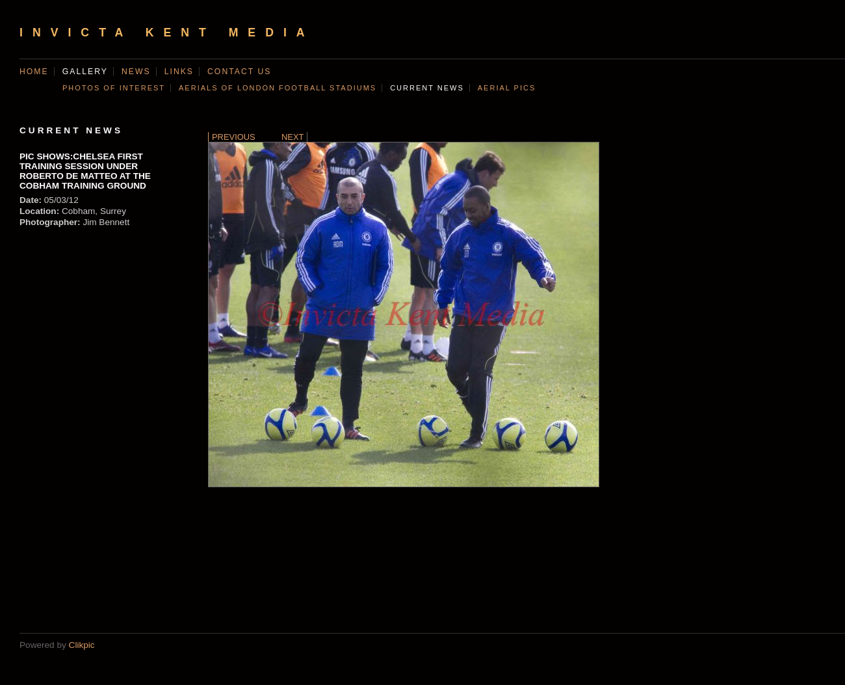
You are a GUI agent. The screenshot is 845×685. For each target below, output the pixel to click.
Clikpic (82, 645)
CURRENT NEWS (427, 88)
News (136, 71)
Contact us (239, 71)
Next (292, 137)
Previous (233, 137)
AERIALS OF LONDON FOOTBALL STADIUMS (277, 88)
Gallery (85, 71)
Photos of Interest (113, 88)
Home (34, 71)
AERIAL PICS (507, 88)
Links (179, 71)
